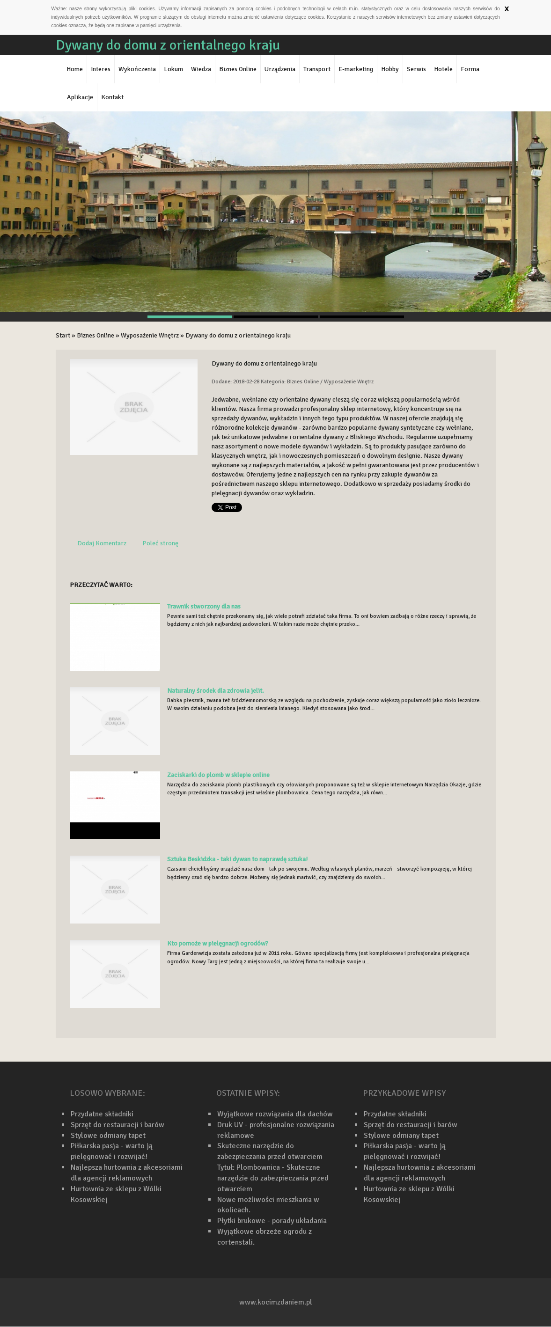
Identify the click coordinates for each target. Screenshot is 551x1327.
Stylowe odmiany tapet (108, 1135)
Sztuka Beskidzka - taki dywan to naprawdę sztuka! (237, 859)
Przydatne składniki (102, 1114)
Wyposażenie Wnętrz (150, 335)
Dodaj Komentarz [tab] (101, 543)
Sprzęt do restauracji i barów (117, 1124)
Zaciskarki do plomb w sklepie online (218, 775)
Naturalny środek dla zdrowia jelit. (215, 691)
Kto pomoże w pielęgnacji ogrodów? (217, 943)
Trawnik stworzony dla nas (204, 606)
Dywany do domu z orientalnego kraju (238, 335)
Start (63, 335)
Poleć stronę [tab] (160, 543)
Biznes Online (95, 335)
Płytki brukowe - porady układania (272, 1220)
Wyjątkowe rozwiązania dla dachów (275, 1114)
